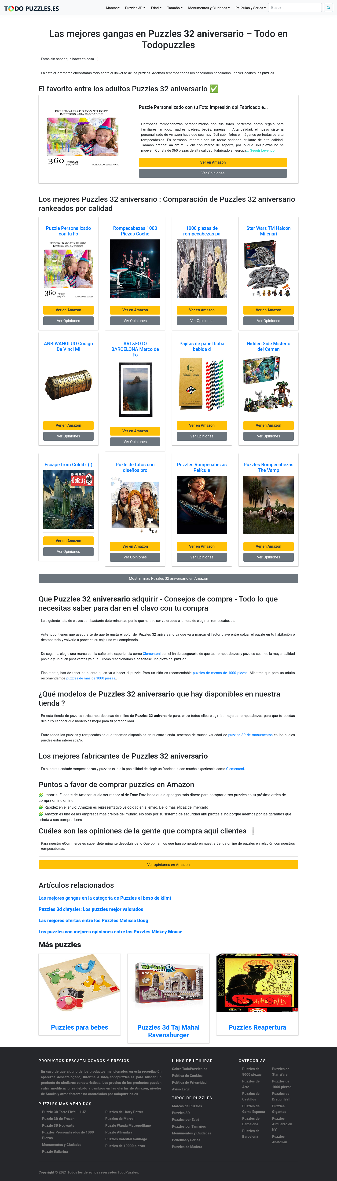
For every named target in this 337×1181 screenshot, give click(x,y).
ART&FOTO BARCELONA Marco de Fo (135, 349)
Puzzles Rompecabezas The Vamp (268, 467)
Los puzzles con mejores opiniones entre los (110, 932)
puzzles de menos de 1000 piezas (220, 673)
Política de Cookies (187, 1076)
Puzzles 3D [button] (134, 8)
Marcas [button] (112, 8)
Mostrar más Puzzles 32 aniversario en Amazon (168, 578)
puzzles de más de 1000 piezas (90, 678)
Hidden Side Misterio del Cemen (268, 346)
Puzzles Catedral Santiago (126, 1139)
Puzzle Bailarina (55, 1151)
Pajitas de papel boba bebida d (201, 346)
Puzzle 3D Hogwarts (58, 1125)
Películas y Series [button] (249, 8)
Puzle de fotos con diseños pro (135, 467)
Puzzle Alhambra (118, 1132)
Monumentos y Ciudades (61, 1145)
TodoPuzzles (128, 1172)
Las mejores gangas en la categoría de (105, 898)
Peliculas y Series (186, 1140)
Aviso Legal (181, 1089)
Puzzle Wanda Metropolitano (128, 1125)
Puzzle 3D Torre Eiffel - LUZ (64, 1112)
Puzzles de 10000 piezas (125, 1146)
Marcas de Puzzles (187, 1106)
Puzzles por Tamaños (189, 1126)
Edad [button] (155, 8)
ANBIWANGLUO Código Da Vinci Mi (68, 346)
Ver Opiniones (212, 173)
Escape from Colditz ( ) (68, 464)
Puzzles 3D (181, 1113)
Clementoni (152, 654)
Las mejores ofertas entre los (93, 920)
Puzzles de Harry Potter (124, 1112)
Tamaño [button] (173, 8)
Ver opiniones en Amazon (168, 864)
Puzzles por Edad (185, 1120)
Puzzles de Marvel (120, 1119)
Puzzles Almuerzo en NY (282, 1124)
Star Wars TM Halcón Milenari (268, 231)
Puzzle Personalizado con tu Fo (68, 231)
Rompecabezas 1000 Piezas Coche (135, 231)
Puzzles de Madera (187, 1147)
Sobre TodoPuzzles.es (189, 1069)
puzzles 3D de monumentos (251, 735)
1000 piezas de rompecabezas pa (201, 231)
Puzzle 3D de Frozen (58, 1119)
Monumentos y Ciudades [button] (207, 8)
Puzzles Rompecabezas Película (202, 467)
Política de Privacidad (189, 1082)
